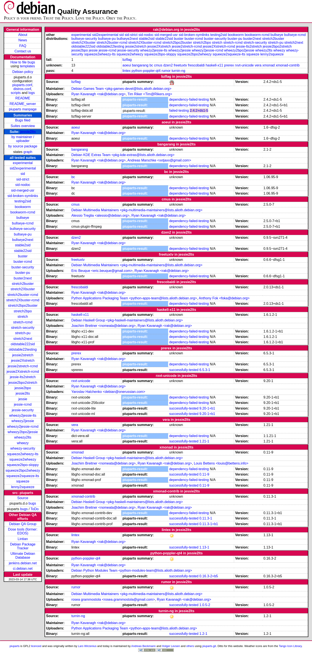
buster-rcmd (22, 261)
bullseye (22, 217)
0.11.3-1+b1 (208, 524)
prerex (229, 65)
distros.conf (22, 89)
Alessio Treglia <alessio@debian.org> (100, 215)
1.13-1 (204, 547)
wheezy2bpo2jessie (23, 432)
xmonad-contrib (287, 65)
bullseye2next (22, 240)
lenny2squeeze (22, 487)
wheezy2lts (22, 437)
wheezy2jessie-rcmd (23, 426)
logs (31, 93)
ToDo (35, 509)
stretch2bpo (23, 311)
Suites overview (23, 126)
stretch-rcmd (22, 322)
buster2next (23, 278)
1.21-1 (204, 441)
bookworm (23, 207)
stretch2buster (23, 284)
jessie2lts (28, 132)
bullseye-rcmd (23, 223)
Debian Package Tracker (22, 546)
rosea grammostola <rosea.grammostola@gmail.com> (113, 599)
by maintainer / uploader (22, 139)
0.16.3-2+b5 (208, 576)
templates (27, 66)
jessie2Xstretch (23, 360)
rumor (166, 71)
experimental (23, 163)
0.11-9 (204, 474)
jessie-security (23, 410)
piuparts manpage (23, 109)
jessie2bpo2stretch (22, 382)
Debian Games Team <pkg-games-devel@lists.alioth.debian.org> (121, 88)
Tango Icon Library (290, 646)
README (22, 98)
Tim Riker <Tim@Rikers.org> (149, 94)
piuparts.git (209, 646)
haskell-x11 (214, 65)
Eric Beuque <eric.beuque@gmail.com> (102, 271)
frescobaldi (196, 65)
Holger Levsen (171, 646)
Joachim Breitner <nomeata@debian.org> (103, 326)
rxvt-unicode (244, 65)
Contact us (22, 51)
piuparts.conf (22, 85)
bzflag (127, 59)
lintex (126, 71)
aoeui (126, 65)
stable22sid (23, 251)
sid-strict (22, 179)
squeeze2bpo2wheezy (23, 470)
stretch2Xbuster (23, 289)
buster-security (22, 267)
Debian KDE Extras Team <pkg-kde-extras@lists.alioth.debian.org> (123, 155)
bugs (32, 503)
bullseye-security (23, 229)
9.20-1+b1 (207, 408)
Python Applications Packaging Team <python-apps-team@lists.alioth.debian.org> (134, 298)
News (22, 40)
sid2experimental (23, 168)
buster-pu (22, 272)
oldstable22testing (23, 349)
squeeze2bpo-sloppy (23, 465)
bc (151, 65)
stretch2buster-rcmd (22, 295)
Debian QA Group (22, 524)
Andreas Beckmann (143, 646)
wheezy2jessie (22, 421)
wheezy (23, 443)
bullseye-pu (23, 234)
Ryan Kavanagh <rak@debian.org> (98, 94)
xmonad (268, 65)
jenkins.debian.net (23, 563)
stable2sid (23, 245)
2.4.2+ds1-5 (199, 110)
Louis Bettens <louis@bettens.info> (221, 463)
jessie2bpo (22, 388)
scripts (16, 93)
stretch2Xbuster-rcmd (22, 300)
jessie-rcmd (23, 404)
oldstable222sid (23, 344)
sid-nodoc (22, 185)
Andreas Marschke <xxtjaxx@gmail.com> (159, 160)
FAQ (22, 46)
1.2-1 (203, 634)
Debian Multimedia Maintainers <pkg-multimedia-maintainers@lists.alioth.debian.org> (137, 210)
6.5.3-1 (204, 370)
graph (27, 152)
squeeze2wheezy (22, 459)
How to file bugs (22, 62)
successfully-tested (183, 370)
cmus (158, 65)
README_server (23, 104)
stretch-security (22, 327)
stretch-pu (23, 333)
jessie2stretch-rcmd (23, 366)
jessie (22, 399)
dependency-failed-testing (189, 99)
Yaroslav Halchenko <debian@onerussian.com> (108, 392)
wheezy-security (22, 448)
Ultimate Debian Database (22, 555)
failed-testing (179, 110)
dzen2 (168, 65)
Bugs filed (22, 120)
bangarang (140, 65)
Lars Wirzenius (87, 646)
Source (22, 498)
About (22, 35)
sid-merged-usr (22, 190)
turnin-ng (178, 71)
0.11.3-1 (205, 518)
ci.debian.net (23, 568)
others (190, 646)
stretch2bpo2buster (23, 305)
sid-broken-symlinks (22, 196)
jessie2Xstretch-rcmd (22, 371)
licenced (36, 646)
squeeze (22, 481)
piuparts (14, 646)
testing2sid (22, 201)
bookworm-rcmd (22, 212)
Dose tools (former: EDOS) (22, 531)
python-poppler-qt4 (146, 71)
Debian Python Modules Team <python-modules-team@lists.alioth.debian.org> (131, 570)
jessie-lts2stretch (23, 377)
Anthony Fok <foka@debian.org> (224, 298)
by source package (22, 146)
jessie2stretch (22, 355)
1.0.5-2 (204, 605)
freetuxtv (180, 65)
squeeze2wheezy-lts (23, 454)
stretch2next (22, 338)
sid (23, 174)
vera (258, 65)
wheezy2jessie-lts (22, 415)
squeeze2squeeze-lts (22, 476)
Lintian (23, 539)
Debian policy (22, 72)
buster (22, 256)
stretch (23, 316)
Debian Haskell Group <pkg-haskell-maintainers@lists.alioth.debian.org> (127, 320)
